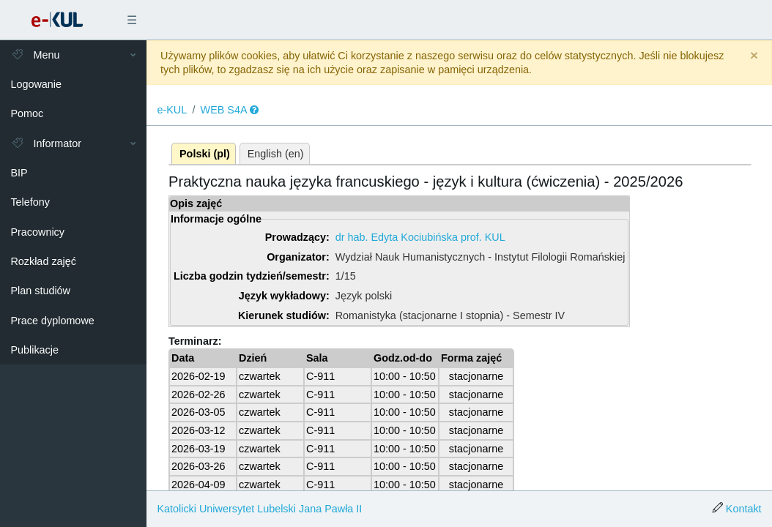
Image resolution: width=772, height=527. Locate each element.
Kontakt (744, 509)
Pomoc (26, 113)
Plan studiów (40, 290)
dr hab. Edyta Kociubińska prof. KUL (420, 237)
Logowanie (36, 84)
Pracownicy (37, 232)
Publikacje (34, 350)
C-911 (320, 376)
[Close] (754, 56)
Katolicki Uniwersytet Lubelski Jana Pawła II (259, 509)
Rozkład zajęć (43, 261)
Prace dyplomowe (52, 320)
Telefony (30, 202)
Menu (34, 55)
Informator (45, 143)
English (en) (276, 154)
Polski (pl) (204, 154)
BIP (18, 173)
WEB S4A (224, 110)
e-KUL (172, 110)
